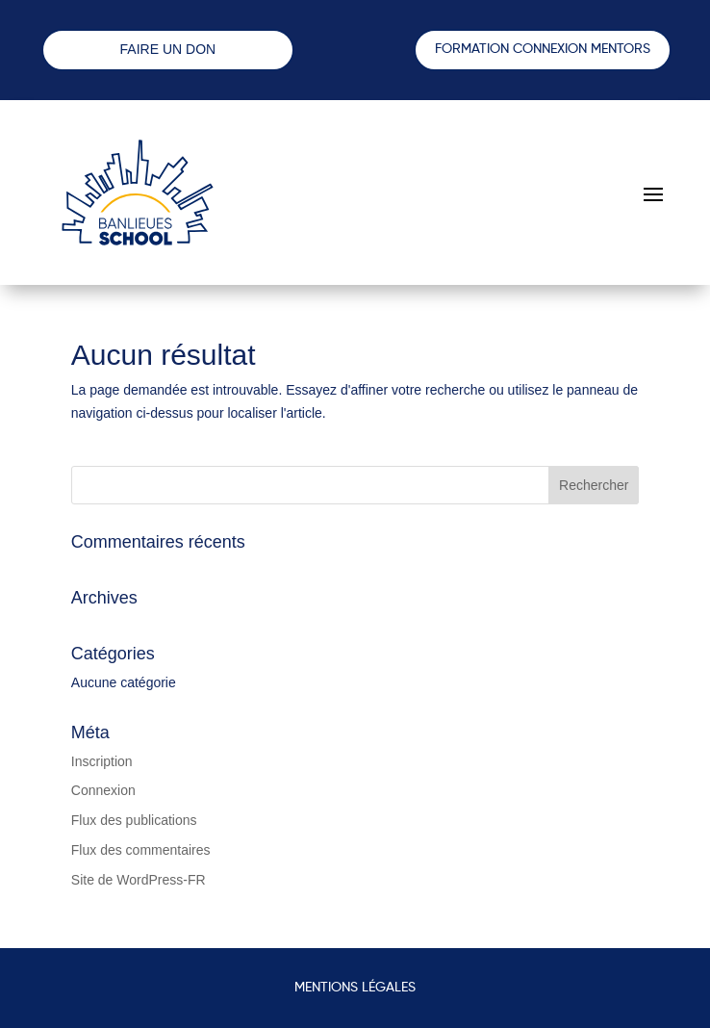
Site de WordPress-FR (138, 879)
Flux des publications (134, 820)
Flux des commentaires (141, 850)
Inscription (102, 761)
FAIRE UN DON (168, 49)
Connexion (103, 790)
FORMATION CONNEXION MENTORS (542, 49)
